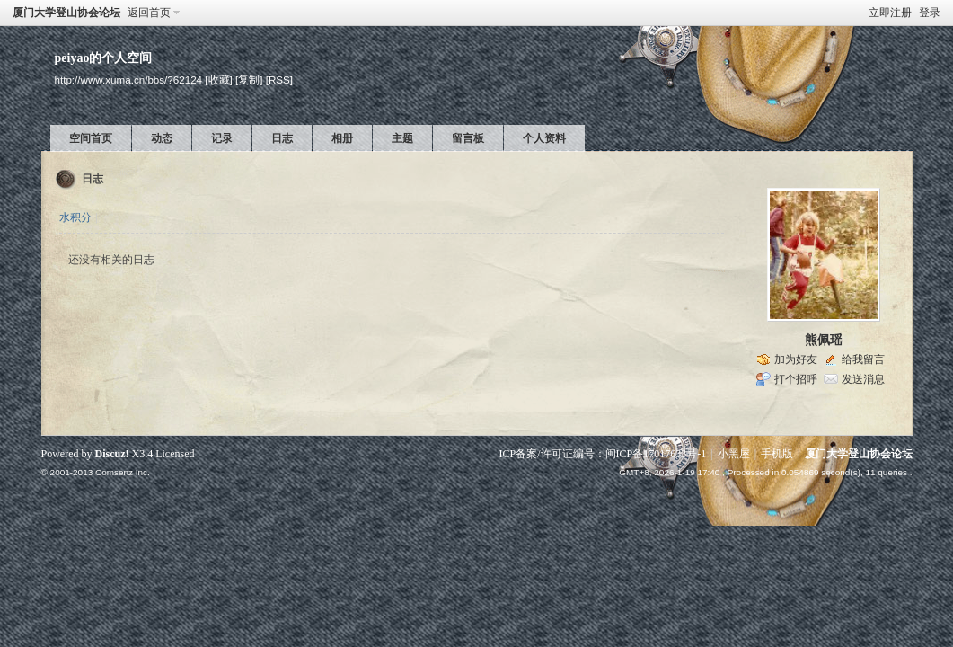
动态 (161, 138)
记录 (222, 138)
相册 (342, 138)
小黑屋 (734, 454)
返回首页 (149, 12)
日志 (282, 138)
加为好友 (795, 359)
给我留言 (863, 359)
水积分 (75, 217)
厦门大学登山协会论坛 (66, 12)
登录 (929, 12)
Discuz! (112, 454)
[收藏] (218, 79)
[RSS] (279, 79)
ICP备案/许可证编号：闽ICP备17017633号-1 (603, 454)
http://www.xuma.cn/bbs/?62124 (129, 79)
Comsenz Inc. (122, 472)
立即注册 (890, 12)
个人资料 (544, 138)
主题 (402, 138)
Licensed (174, 454)
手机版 (777, 454)
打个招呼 (795, 379)
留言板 (468, 138)
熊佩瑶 (824, 340)
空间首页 (90, 138)
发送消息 (863, 379)
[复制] (248, 79)
